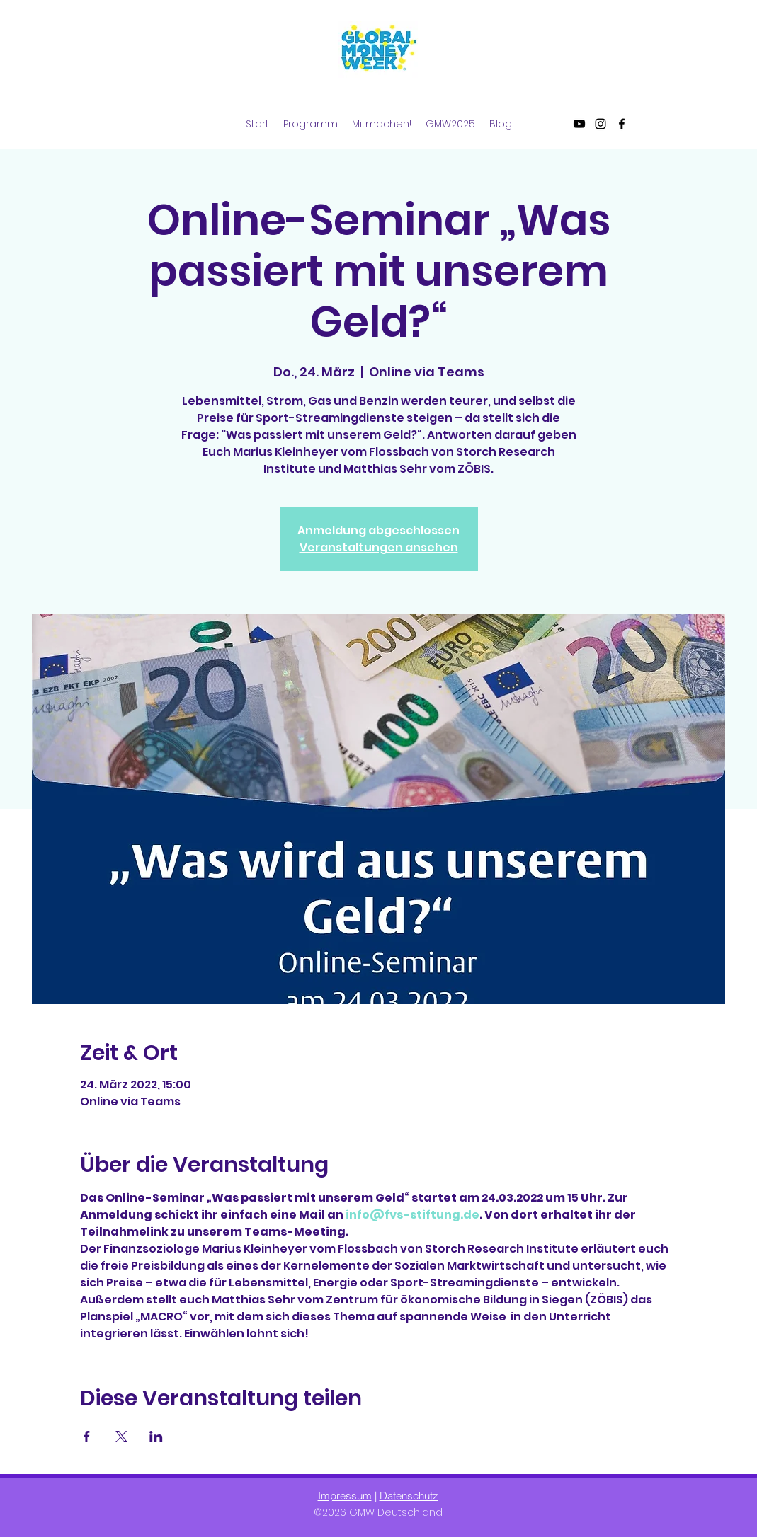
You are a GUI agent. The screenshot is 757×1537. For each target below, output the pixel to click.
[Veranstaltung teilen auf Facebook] (86, 1436)
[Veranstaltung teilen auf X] (121, 1436)
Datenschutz (409, 1495)
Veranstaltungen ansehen (379, 547)
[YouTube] (579, 124)
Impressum (345, 1495)
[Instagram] (600, 124)
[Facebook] (622, 124)
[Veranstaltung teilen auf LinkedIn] (156, 1436)
